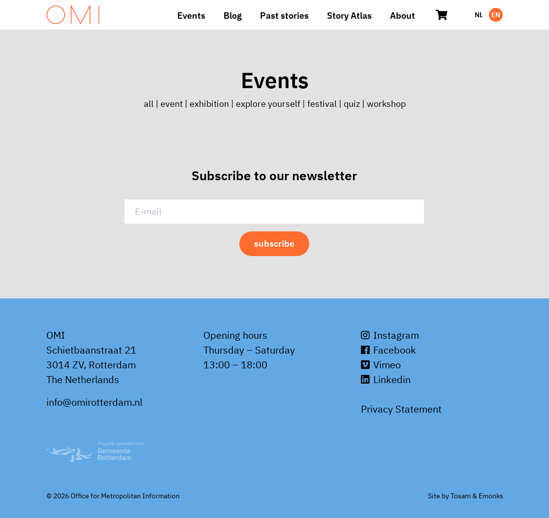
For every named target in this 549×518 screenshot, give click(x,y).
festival (322, 103)
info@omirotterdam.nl (94, 402)
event (172, 103)
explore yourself (268, 103)
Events (191, 15)
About (402, 15)
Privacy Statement (401, 409)
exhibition (209, 103)
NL (479, 14)
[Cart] (442, 15)
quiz (352, 103)
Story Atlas (349, 15)
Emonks (491, 495)
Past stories (284, 15)
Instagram (390, 335)
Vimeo (381, 364)
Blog (233, 15)
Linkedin (386, 379)
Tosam (461, 495)
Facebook (388, 349)
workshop (386, 103)
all (150, 103)
